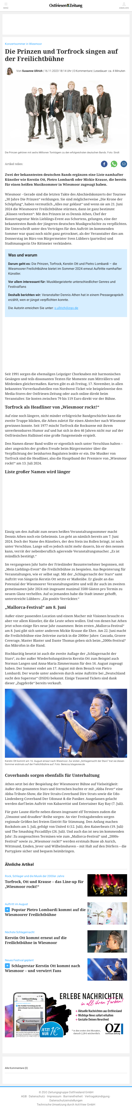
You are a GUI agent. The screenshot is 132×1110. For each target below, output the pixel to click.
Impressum (54, 1096)
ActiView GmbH (85, 1104)
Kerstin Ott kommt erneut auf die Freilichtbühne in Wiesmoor (36, 940)
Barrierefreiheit (73, 1096)
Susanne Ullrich (32, 71)
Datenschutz (37, 1096)
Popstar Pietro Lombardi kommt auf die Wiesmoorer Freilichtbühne (45, 912)
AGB (24, 1096)
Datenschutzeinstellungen (66, 1100)
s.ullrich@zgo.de (66, 308)
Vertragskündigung (97, 1096)
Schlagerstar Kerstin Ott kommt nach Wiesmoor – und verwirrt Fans (42, 968)
